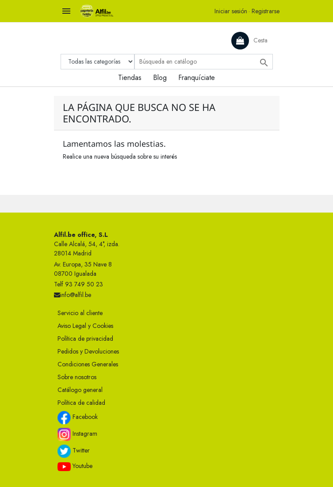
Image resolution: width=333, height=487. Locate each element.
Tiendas (130, 77)
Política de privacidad (85, 338)
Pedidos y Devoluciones (88, 351)
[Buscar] (203, 61)
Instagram (77, 434)
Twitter (73, 451)
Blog (160, 77)
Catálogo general (80, 389)
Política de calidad (81, 402)
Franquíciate (196, 77)
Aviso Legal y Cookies (85, 325)
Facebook (77, 417)
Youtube (74, 466)
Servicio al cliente (80, 312)
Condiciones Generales (87, 364)
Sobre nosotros (76, 377)
